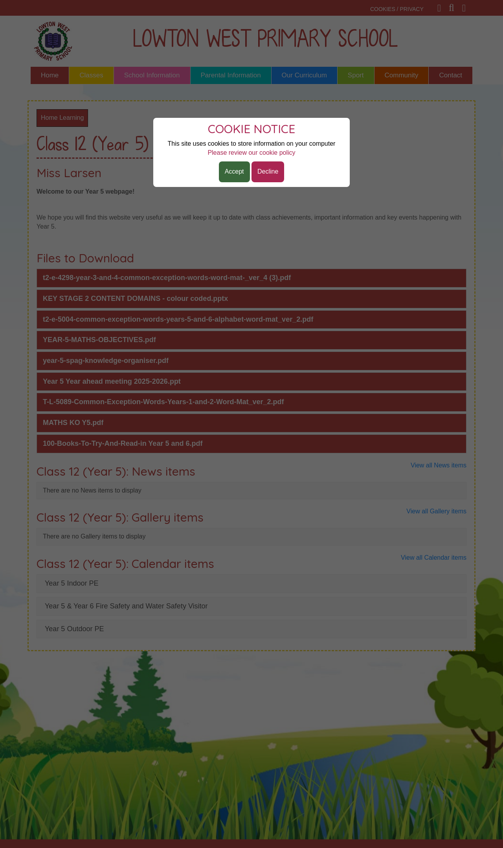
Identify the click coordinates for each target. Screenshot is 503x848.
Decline (267, 171)
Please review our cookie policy (251, 152)
